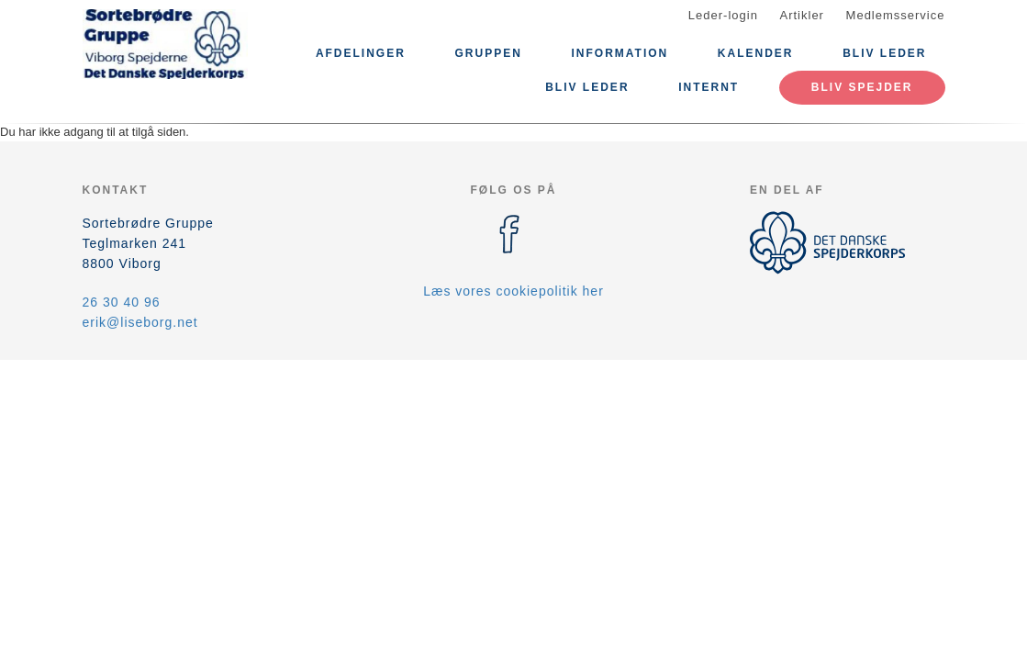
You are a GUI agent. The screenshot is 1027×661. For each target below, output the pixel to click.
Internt (708, 87)
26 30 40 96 (122, 302)
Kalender (756, 53)
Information (619, 53)
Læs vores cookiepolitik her (513, 291)
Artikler (802, 15)
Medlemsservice (895, 15)
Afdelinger (361, 53)
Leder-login (723, 15)
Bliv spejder (862, 87)
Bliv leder (884, 53)
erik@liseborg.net (140, 322)
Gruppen (488, 53)
